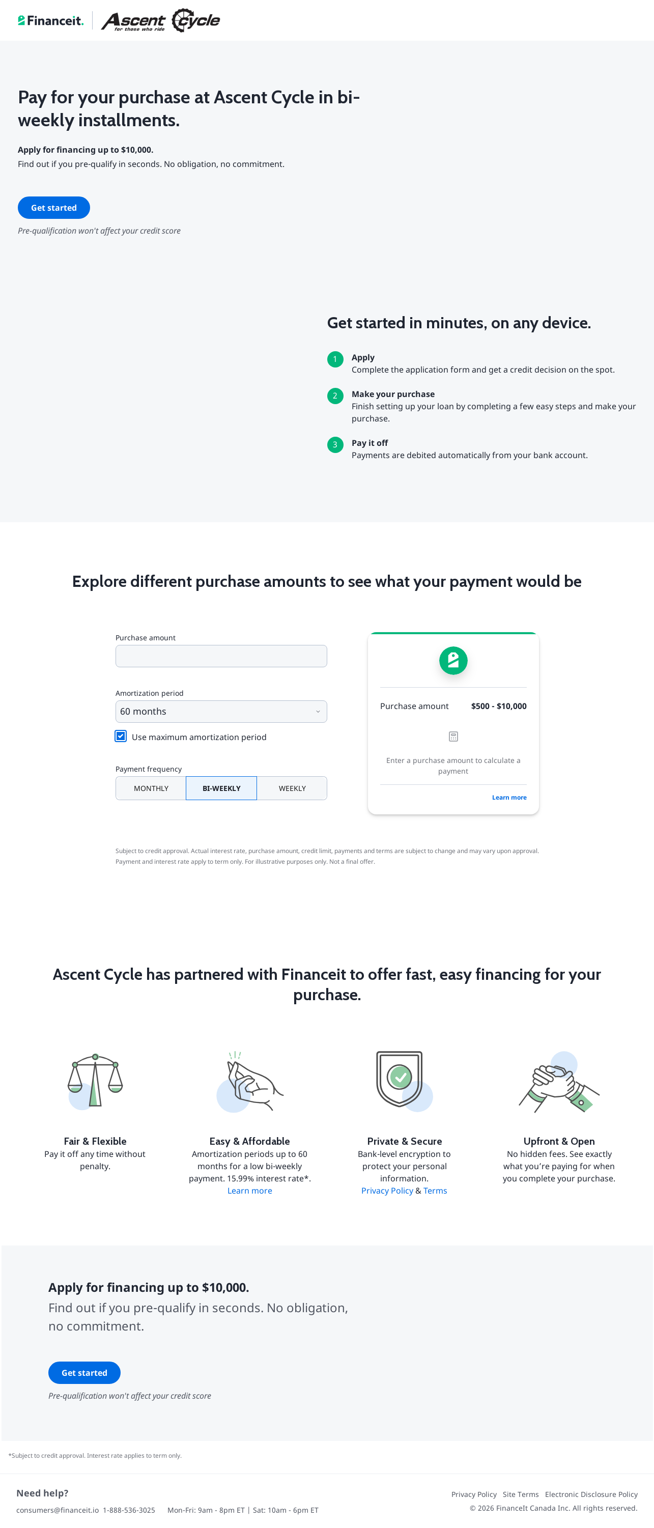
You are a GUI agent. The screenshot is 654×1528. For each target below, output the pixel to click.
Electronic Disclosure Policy (591, 1494)
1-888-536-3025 (129, 1510)
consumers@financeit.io (57, 1510)
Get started (54, 207)
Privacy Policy (387, 1190)
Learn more (509, 797)
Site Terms (521, 1494)
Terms (435, 1190)
